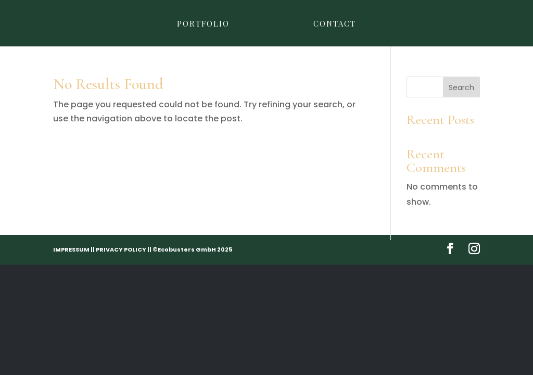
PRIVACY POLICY (121, 249)
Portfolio (203, 24)
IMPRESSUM (71, 249)
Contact (334, 24)
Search (461, 87)
